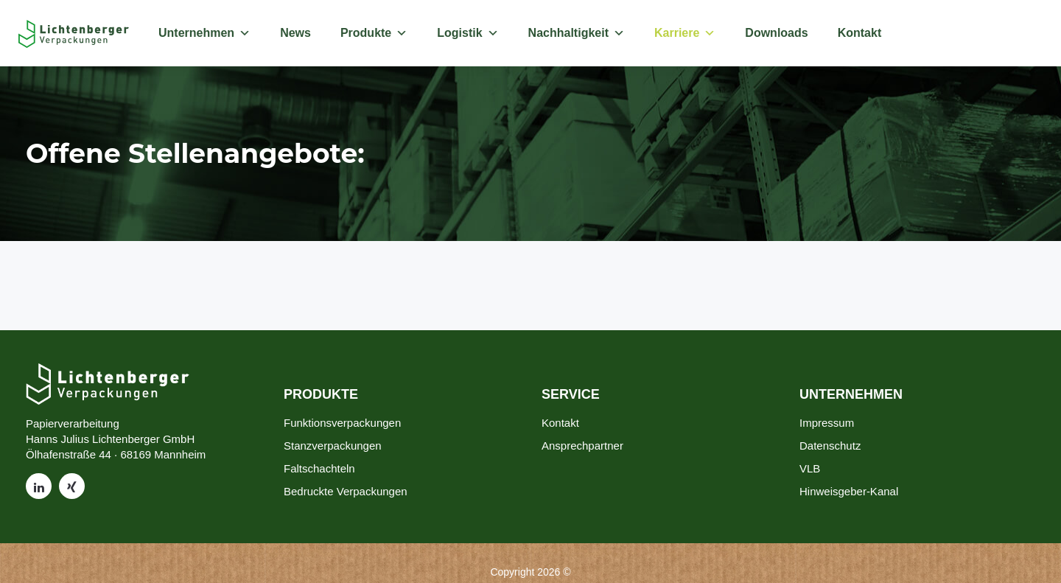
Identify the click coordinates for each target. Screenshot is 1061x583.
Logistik (467, 33)
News (295, 33)
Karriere (684, 33)
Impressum (826, 422)
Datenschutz (830, 445)
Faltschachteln (319, 468)
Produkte (373, 33)
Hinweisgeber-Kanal (848, 491)
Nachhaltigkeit (576, 33)
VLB (809, 468)
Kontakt (860, 33)
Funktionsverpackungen (342, 422)
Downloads (776, 33)
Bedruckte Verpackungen (345, 491)
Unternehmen (204, 33)
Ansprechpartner (582, 445)
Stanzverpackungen (333, 445)
